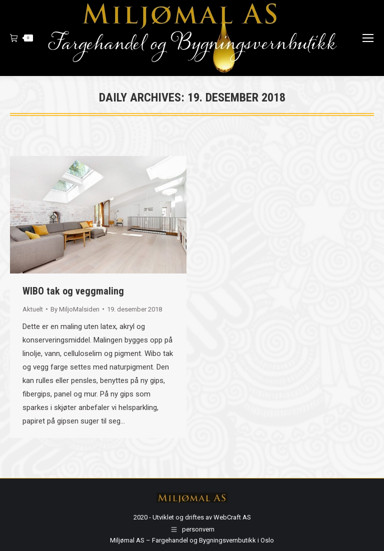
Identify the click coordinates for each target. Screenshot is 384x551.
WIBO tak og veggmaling (73, 291)
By (75, 309)
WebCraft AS (232, 517)
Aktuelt (32, 309)
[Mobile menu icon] (368, 38)
